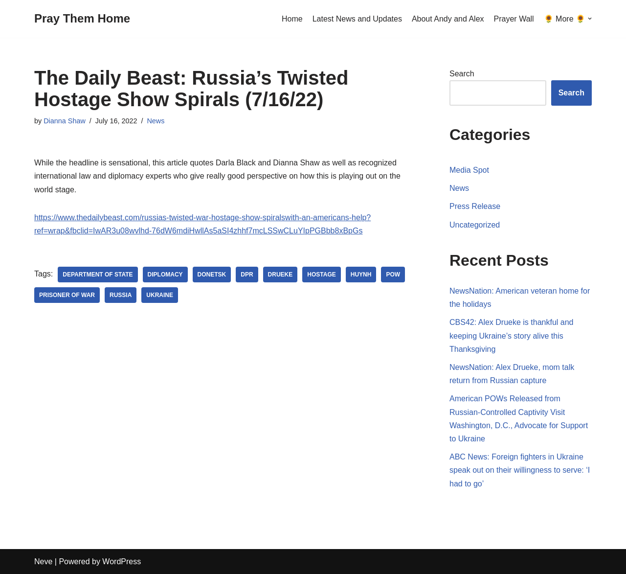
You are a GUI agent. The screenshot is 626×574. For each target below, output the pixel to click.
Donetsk (212, 274)
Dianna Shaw (65, 121)
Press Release (474, 206)
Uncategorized (474, 225)
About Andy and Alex (448, 19)
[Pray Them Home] (82, 19)
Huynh (361, 274)
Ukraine (159, 295)
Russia (121, 295)
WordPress (121, 561)
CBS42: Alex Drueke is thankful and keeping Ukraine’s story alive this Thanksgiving (511, 335)
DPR (247, 274)
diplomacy (165, 274)
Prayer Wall (514, 19)
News (155, 121)
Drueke (280, 274)
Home (292, 19)
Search (461, 73)
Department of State (98, 274)
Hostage (321, 274)
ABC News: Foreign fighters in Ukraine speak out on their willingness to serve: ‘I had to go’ (519, 470)
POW (393, 274)
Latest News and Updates (357, 19)
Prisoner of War (67, 295)
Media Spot (469, 170)
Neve (43, 561)
